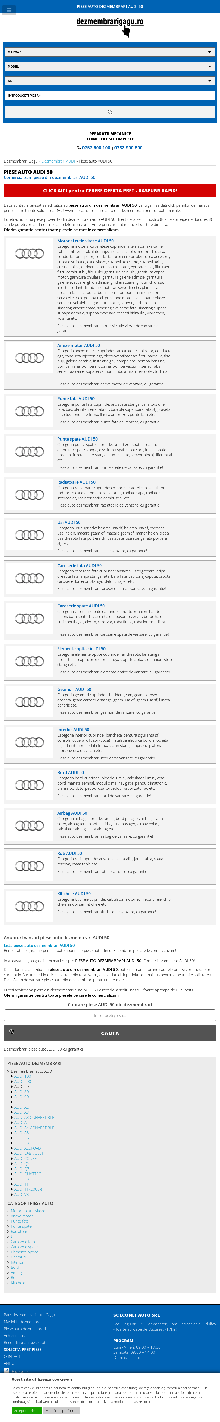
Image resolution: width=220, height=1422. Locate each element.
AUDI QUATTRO (27, 1173)
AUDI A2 (21, 1107)
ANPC (9, 1363)
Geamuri (18, 1256)
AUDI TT (21, 1184)
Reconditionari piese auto (26, 1342)
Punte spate (21, 1226)
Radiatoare (20, 1231)
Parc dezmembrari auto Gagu (29, 1314)
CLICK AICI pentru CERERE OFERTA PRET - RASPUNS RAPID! (110, 190)
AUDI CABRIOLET (29, 1153)
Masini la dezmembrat (23, 1321)
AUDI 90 (21, 1096)
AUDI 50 (21, 1086)
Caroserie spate (24, 1246)
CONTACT (12, 1356)
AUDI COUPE (25, 1158)
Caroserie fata (23, 1241)
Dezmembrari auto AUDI (32, 1071)
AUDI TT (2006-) (28, 1189)
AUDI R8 (21, 1178)
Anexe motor (22, 1215)
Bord (15, 1267)
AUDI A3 (21, 1112)
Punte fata (20, 1221)
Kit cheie (18, 1282)
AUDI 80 (21, 1091)
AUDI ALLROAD (27, 1148)
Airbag (16, 1272)
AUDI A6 (21, 1137)
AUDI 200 (22, 1081)
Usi (13, 1236)
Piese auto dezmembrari (25, 1328)
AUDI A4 (21, 1122)
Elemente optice (24, 1251)
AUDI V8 (21, 1194)
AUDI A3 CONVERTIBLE (34, 1117)
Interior (17, 1262)
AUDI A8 (21, 1143)
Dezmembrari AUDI (58, 161)
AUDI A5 (21, 1132)
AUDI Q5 (21, 1163)
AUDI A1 (21, 1101)
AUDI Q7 (21, 1168)
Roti (14, 1277)
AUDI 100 (22, 1076)
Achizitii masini (16, 1335)
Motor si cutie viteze (28, 1210)
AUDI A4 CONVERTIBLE (34, 1127)
